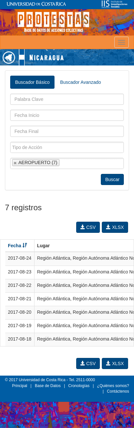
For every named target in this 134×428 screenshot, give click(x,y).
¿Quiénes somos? (113, 385)
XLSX (115, 227)
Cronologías (79, 385)
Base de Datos (48, 385)
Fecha (17, 245)
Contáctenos (118, 391)
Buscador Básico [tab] (32, 82)
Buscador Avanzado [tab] (80, 82)
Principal (19, 385)
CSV (88, 227)
